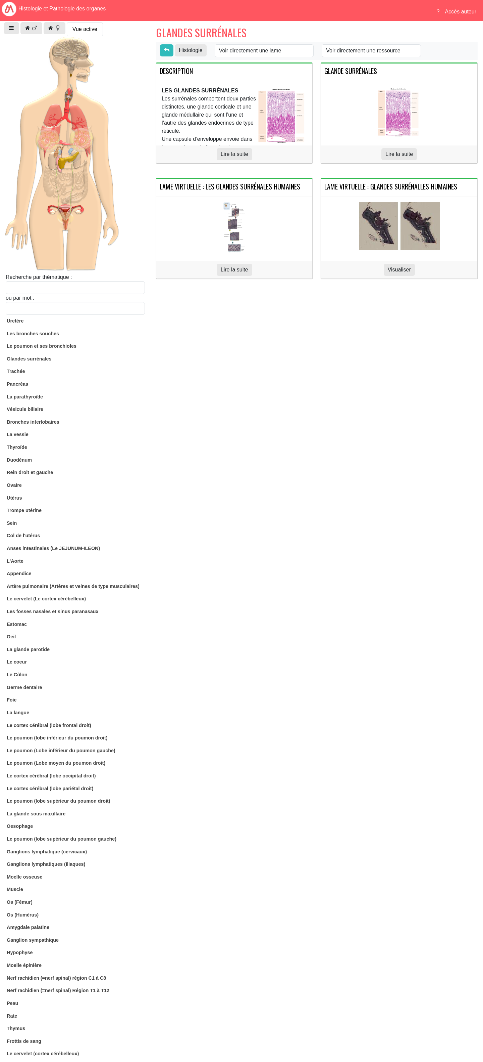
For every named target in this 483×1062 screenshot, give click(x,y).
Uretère (15, 321)
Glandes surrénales (29, 359)
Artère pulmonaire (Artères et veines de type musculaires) (73, 586)
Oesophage (20, 826)
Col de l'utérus (23, 535)
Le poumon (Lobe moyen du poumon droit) (56, 763)
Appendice (19, 573)
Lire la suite (234, 154)
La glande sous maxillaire (36, 813)
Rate (12, 1016)
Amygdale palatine (28, 927)
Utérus (14, 498)
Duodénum (19, 460)
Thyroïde (17, 447)
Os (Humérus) (23, 915)
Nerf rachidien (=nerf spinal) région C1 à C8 (56, 978)
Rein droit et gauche (30, 472)
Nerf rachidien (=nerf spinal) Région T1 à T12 (58, 990)
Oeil (11, 636)
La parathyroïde (25, 396)
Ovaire (14, 485)
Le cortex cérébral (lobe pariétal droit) (50, 788)
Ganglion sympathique (33, 940)
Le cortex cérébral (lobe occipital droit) (51, 775)
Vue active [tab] (84, 29)
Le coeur (17, 662)
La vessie (18, 434)
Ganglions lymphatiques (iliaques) (46, 864)
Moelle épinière (24, 965)
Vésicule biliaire (25, 409)
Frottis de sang (24, 1041)
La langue (18, 712)
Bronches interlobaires (33, 422)
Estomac (17, 624)
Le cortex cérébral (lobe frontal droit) (49, 725)
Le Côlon (17, 674)
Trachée (16, 371)
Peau (12, 1003)
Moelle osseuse (24, 877)
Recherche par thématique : (39, 277)
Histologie (190, 50)
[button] (11, 28)
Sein (12, 523)
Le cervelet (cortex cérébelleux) (43, 1053)
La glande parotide (28, 649)
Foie (12, 700)
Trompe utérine (24, 510)
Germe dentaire (24, 687)
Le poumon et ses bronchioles (41, 346)
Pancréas (17, 384)
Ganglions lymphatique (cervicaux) (47, 851)
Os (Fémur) (20, 902)
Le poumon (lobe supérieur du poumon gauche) (61, 839)
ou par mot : (20, 298)
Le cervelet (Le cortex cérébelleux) (46, 598)
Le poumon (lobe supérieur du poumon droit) (58, 801)
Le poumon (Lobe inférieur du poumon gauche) (61, 750)
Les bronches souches (33, 333)
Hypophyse (20, 952)
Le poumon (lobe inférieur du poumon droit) (57, 737)
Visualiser (399, 269)
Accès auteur (460, 11)
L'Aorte (15, 561)
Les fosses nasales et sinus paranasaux (53, 611)
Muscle (15, 889)
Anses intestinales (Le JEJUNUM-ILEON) (53, 548)
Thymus (16, 1028)
